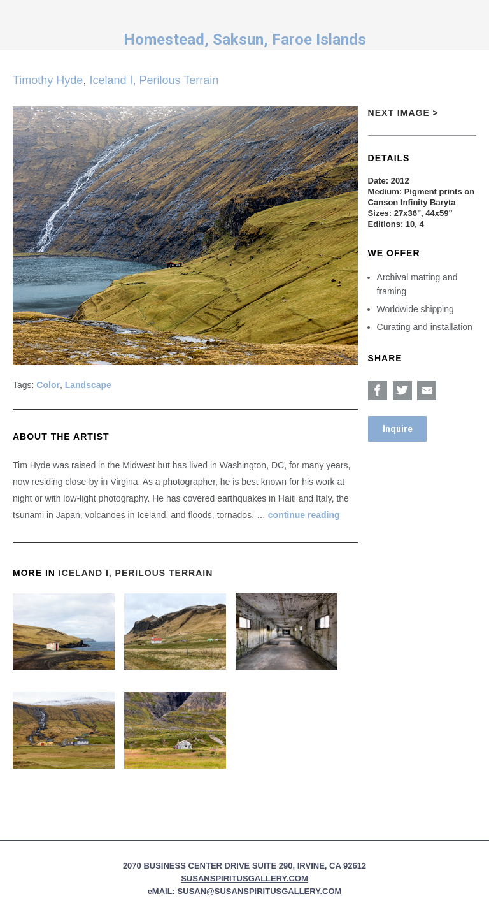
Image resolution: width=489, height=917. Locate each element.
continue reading (304, 515)
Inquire (398, 429)
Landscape (88, 385)
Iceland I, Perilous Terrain (153, 80)
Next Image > (403, 113)
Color (48, 385)
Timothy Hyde (48, 80)
